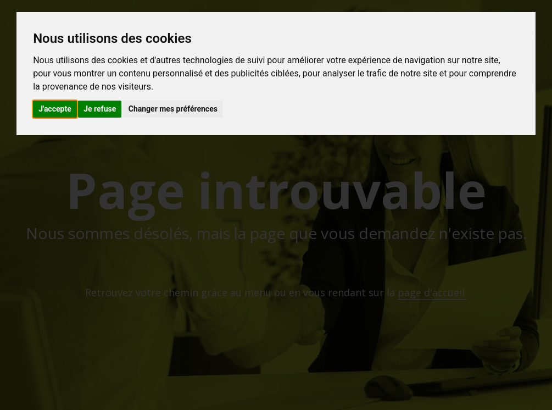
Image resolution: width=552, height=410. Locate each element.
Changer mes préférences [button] (173, 108)
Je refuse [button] (99, 108)
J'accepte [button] (54, 108)
